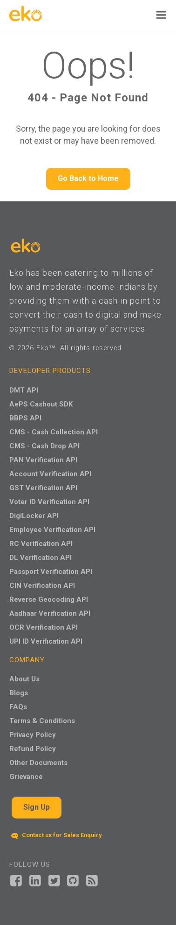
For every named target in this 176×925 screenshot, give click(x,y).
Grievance (26, 776)
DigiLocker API (34, 516)
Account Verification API (50, 474)
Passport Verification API (50, 571)
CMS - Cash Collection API (53, 432)
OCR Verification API (43, 627)
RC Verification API (41, 543)
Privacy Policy (32, 735)
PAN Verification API (43, 460)
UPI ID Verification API (45, 641)
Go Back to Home (88, 178)
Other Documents (38, 763)
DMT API (23, 390)
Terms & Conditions (42, 721)
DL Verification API (40, 557)
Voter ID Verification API (49, 502)
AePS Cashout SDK (41, 404)
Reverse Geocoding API (48, 599)
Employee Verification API (52, 530)
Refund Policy (32, 749)
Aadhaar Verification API (49, 613)
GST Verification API (43, 488)
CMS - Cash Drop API (44, 446)
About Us (24, 679)
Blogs (18, 693)
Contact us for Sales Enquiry (56, 835)
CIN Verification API (42, 585)
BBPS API (25, 418)
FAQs (18, 707)
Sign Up (36, 807)
